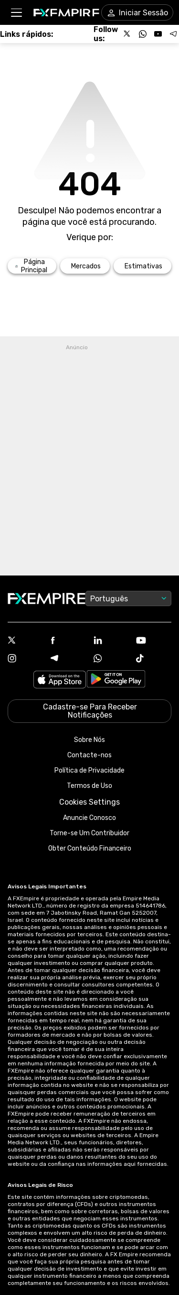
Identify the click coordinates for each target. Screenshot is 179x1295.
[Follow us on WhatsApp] (142, 34)
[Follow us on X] (127, 34)
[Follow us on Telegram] (173, 34)
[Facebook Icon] (68, 641)
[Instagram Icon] (25, 659)
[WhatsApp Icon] (111, 659)
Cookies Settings (89, 802)
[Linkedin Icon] (111, 641)
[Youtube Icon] (153, 641)
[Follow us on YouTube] (158, 34)
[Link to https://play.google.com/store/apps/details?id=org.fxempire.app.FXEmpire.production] (116, 680)
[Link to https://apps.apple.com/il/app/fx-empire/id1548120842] (59, 680)
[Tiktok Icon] (153, 659)
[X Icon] (25, 641)
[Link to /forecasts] (142, 266)
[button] (16, 12)
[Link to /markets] (85, 266)
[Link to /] (32, 266)
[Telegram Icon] (68, 659)
